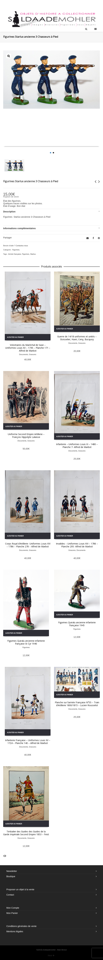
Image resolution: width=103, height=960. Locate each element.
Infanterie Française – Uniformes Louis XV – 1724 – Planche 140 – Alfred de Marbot (27, 742)
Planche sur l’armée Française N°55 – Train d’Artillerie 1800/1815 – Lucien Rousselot (77, 704)
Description (9, 211)
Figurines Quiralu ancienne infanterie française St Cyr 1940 (26, 642)
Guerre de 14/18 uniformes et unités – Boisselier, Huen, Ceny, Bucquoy (77, 338)
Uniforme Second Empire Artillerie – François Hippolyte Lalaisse (26, 436)
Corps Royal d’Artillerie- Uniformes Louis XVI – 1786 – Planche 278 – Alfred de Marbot (27, 545)
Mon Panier (12, 913)
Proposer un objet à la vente (20, 889)
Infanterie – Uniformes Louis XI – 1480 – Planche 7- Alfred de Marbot (77, 446)
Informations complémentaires (19, 228)
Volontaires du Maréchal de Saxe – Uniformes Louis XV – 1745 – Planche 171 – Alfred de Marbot (27, 347)
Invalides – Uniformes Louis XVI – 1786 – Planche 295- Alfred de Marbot (77, 545)
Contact (10, 894)
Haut (51, 955)
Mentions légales (14, 931)
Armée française (14, 254)
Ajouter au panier (15, 337)
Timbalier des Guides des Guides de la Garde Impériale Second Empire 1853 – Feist (26, 833)
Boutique (10, 876)
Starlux (33, 254)
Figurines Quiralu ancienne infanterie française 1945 (77, 624)
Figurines (15, 250)
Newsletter (11, 871)
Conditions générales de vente (21, 926)
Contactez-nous (22, 246)
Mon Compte (12, 908)
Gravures (32, 354)
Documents (23, 354)
